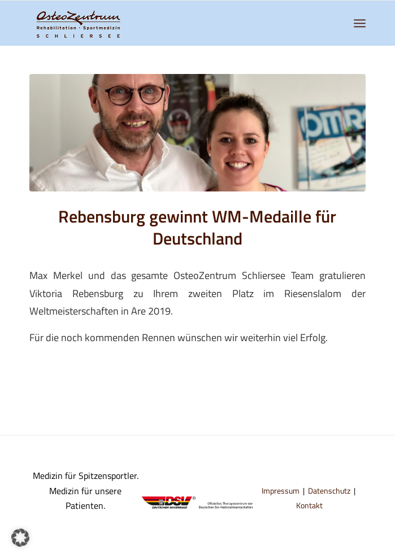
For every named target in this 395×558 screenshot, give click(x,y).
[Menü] (360, 23)
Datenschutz (329, 490)
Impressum (280, 490)
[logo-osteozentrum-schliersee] (163, 23)
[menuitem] (360, 23)
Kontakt (309, 505)
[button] (20, 537)
